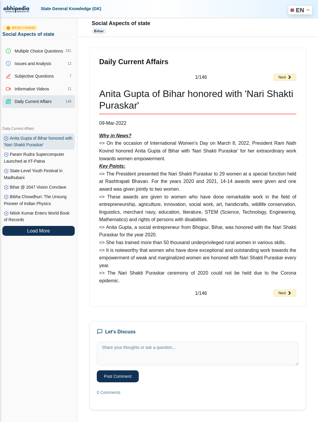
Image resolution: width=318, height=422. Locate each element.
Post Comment (118, 376)
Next (284, 77)
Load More (38, 230)
